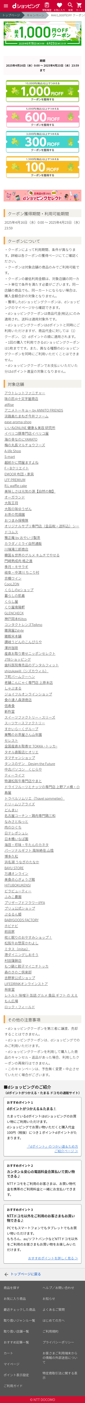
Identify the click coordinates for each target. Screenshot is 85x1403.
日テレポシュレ (16, 833)
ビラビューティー (18, 891)
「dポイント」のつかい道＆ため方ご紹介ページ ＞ (52, 1148)
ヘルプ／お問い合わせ (58, 1287)
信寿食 (10, 705)
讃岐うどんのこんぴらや (23, 641)
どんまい (11, 809)
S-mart (10, 456)
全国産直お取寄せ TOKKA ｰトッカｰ (31, 746)
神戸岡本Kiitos (16, 618)
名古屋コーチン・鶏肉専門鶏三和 (30, 815)
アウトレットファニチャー (25, 392)
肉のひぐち (13, 827)
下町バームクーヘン (20, 676)
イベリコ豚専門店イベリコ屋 (27, 433)
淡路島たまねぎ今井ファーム (27, 416)
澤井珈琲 (11, 647)
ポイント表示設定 (16, 1375)
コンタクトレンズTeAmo (23, 624)
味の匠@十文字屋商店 (21, 398)
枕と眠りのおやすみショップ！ (28, 937)
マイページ (11, 1364)
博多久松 (11, 856)
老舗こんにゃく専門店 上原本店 (29, 682)
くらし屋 (11, 601)
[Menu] (6, 6)
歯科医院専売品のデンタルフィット (32, 665)
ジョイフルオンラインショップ (28, 694)
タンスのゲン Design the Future (30, 763)
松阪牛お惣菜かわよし (22, 943)
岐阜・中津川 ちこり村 (22, 572)
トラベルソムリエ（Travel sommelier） (35, 798)
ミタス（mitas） (17, 948)
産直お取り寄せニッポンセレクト (30, 653)
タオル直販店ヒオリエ (22, 752)
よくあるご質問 (54, 1309)
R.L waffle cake (16, 485)
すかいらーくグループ (21, 728)
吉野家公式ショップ (20, 977)
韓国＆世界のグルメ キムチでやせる (32, 555)
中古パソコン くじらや (23, 769)
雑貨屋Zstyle (14, 630)
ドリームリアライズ (20, 804)
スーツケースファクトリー (25, 722)
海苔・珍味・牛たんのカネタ (27, 844)
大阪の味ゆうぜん (18, 508)
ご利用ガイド (13, 1385)
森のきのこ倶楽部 (18, 972)
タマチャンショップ (20, 757)
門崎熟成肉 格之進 (18, 560)
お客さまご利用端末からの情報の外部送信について (60, 1357)
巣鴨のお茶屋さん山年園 (23, 734)
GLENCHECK (14, 613)
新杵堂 (10, 711)
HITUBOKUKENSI (18, 885)
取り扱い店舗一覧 (16, 1331)
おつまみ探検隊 (16, 520)
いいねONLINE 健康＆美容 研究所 (30, 427)
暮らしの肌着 (15, 595)
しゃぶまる (13, 688)
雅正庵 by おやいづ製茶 (22, 537)
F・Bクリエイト (17, 468)
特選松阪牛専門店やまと (23, 780)
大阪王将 (11, 502)
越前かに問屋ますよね (22, 462)
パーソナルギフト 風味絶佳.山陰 (29, 850)
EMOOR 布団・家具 (19, 474)
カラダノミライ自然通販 (23, 543)
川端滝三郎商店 (16, 549)
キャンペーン (35, 15)
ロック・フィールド (20, 1006)
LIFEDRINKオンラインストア (26, 983)
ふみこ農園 (13, 896)
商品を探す (11, 1287)
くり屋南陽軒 (15, 607)
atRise (9, 404)
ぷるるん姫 (13, 914)
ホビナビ (11, 925)
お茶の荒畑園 (15, 514)
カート (8, 1353)
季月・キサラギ (16, 566)
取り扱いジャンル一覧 (19, 1320)
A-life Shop (13, 450)
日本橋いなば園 (16, 838)
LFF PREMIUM (15, 479)
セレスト (11, 740)
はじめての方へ (54, 1320)
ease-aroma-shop (18, 421)
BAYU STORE (14, 867)
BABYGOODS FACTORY (22, 919)
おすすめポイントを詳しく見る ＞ (53, 1258)
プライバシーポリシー (58, 1342)
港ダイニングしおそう (22, 954)
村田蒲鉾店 (13, 960)
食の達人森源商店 (18, 699)
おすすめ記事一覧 (16, 1342)
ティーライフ (15, 775)
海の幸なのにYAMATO (21, 439)
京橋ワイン (13, 578)
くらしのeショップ (19, 589)
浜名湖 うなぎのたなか (22, 861)
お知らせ (49, 1298)
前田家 (10, 931)
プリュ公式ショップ (20, 908)
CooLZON (12, 583)
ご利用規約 (50, 1331)
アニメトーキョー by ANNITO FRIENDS (34, 410)
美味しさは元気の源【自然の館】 (30, 491)
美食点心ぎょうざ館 (20, 879)
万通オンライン (16, 873)
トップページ (11, 15)
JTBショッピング (18, 659)
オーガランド (15, 497)
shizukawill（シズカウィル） (27, 670)
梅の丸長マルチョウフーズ (25, 444)
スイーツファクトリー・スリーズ (30, 717)
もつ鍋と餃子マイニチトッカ (27, 966)
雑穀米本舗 (13, 636)
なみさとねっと (16, 821)
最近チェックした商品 (19, 1309)
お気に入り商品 (15, 1298)
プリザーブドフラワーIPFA (25, 902)
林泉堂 (10, 989)
